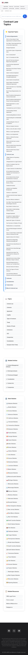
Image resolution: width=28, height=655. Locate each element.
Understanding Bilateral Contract (13, 114)
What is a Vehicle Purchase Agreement (12, 137)
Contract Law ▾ (22, 8)
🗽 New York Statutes (12, 516)
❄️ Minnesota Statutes (12, 483)
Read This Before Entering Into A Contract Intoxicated (13, 96)
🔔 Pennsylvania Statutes (13, 538)
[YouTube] (19, 630)
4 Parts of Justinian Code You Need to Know (12, 165)
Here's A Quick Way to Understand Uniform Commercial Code (14, 233)
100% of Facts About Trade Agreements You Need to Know (13, 40)
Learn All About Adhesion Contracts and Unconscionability (13, 274)
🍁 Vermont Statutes (11, 564)
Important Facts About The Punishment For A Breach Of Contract (12, 254)
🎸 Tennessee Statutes (12, 553)
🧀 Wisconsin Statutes (12, 579)
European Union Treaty (12, 344)
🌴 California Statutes (12, 418)
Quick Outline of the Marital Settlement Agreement (12, 83)
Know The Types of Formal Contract (12, 270)
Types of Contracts (11, 318)
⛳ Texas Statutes (11, 557)
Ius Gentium (17, 8)
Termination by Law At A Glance (13, 108)
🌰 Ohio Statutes (10, 527)
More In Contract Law (11, 288)
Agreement (9, 311)
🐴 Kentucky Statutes (12, 462)
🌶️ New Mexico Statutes (12, 513)
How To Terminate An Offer (12, 57)
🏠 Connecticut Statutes (12, 425)
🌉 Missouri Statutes (11, 491)
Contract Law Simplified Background (11, 189)
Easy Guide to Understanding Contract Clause (12, 210)
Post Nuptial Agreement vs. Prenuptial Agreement (12, 76)
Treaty (8, 322)
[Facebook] (9, 630)
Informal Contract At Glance (12, 266)
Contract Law (10, 303)
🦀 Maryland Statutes (12, 472)
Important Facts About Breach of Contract (13, 244)
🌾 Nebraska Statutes (12, 498)
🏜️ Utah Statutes (10, 560)
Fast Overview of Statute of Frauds (14, 223)
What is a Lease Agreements (12, 131)
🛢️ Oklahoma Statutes (12, 531)
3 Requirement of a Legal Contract (14, 161)
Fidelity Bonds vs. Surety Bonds (13, 225)
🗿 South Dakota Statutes (13, 549)
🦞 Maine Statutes (11, 469)
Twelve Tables (6, 6)
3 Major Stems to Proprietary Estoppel (12, 158)
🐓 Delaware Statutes (12, 429)
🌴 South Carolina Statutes (13, 546)
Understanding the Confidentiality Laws (13, 118)
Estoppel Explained (10, 47)
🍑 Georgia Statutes (11, 436)
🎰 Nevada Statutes (11, 502)
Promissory (22, 6)
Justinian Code (11, 8)
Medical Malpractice (11, 603)
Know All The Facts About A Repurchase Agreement (12, 61)
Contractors (10, 330)
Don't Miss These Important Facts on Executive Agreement (13, 44)
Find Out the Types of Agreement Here (13, 51)
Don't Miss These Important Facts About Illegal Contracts (13, 203)
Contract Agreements (12, 36)
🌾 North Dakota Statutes (13, 524)
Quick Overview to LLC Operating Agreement (13, 87)
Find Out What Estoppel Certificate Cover (14, 229)
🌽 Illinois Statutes (11, 447)
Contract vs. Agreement (11, 192)
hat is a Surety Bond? (11, 54)
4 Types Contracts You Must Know (14, 168)
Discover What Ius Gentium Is (12, 199)
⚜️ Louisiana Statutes (12, 465)
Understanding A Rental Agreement (11, 111)
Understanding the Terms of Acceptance (12, 122)
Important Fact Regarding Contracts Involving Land (12, 240)
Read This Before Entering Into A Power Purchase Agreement (13, 100)
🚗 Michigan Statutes (12, 480)
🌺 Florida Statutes (11, 432)
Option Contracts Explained (12, 72)
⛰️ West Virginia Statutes (13, 575)
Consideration (10, 341)
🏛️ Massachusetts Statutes (13, 476)
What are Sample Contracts (12, 126)
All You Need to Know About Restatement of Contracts (12, 178)
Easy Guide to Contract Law (12, 206)
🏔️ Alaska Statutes (11, 407)
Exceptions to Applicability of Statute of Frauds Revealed (12, 217)
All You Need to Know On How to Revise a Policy (13, 182)
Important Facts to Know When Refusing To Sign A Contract (13, 259)
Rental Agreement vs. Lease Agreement (12, 104)
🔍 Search (25, 16)
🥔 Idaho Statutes (11, 443)
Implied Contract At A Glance (12, 237)
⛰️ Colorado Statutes (12, 421)
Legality (9, 315)
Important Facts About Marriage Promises (13, 249)
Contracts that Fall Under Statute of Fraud (14, 196)
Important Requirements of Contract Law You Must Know (12, 263)
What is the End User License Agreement (12, 142)
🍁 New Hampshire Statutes (13, 505)
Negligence (9, 607)
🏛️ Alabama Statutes (11, 403)
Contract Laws (10, 154)
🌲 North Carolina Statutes (13, 520)
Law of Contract (5, 8)
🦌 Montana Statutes (11, 494)
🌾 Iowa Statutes (10, 454)
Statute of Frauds (11, 326)
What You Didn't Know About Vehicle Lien (12, 150)
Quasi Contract (16, 6)
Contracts (9, 307)
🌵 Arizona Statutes (11, 410)
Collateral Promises (10, 185)
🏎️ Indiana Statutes (11, 451)
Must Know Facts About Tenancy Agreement (13, 69)
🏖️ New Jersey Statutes (12, 509)
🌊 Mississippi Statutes (12, 487)
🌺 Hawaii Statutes (11, 440)
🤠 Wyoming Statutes (12, 582)
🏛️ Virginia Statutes (11, 568)
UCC (8, 333)
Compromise (10, 337)
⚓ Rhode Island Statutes (13, 542)
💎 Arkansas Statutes (12, 414)
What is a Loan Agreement (12, 134)
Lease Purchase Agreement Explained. (12, 65)
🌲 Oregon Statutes (11, 535)
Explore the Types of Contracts (13, 220)
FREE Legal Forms (11, 596)
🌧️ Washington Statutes (12, 571)
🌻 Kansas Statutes (11, 458)
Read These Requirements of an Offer (13, 91)
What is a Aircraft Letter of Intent (13, 128)
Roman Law (11, 6)
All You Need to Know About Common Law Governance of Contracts (12, 173)
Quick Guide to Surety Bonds (12, 79)
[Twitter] (14, 630)
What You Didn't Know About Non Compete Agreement (13, 146)
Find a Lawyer (10, 600)
